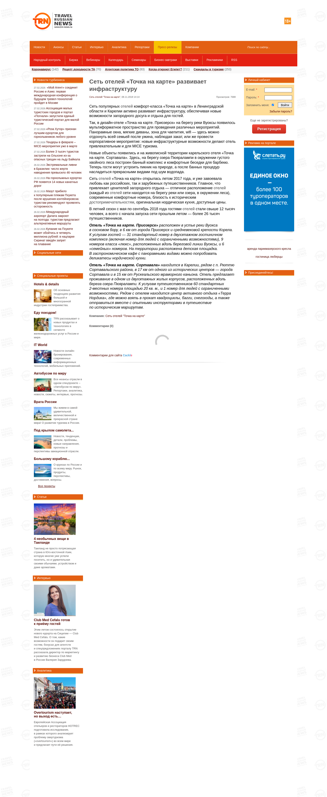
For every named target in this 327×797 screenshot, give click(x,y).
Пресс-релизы (167, 47)
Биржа (73, 60)
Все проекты (46, 486)
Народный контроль (47, 60)
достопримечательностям (111, 202)
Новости (39, 47)
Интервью (96, 47)
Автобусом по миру (50, 373)
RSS (234, 60)
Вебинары (93, 60)
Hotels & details (46, 284)
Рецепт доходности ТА (79, 69)
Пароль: (252, 97)
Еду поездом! (45, 312)
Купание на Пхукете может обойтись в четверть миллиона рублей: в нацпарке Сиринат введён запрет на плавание (54, 236)
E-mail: (251, 89)
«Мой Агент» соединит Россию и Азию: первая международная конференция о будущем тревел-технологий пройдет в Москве (56, 95)
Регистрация (269, 129)
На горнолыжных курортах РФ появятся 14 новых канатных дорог (58, 181)
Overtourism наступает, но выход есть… (53, 714)
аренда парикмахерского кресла (269, 248)
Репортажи (142, 47)
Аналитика (119, 47)
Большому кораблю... (52, 459)
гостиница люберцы (268, 256)
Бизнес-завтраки (165, 60)
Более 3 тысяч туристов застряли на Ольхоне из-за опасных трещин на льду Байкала (57, 155)
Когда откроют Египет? (165, 69)
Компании (192, 47)
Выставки (191, 60)
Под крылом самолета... (54, 430)
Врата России (45, 402)
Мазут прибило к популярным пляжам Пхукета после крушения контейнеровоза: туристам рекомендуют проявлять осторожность (57, 198)
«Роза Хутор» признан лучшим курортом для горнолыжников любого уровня (55, 132)
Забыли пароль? (281, 111)
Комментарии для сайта (110, 355)
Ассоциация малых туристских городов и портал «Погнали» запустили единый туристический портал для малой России (56, 116)
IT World (40, 345)
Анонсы (58, 47)
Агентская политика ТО (122, 69)
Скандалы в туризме (209, 69)
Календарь (116, 60)
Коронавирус (41, 69)
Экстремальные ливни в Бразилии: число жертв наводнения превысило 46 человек (58, 168)
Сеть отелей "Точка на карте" (104, 97)
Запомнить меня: (257, 105)
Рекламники (215, 60)
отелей (127, 106)
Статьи (77, 47)
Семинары (139, 60)
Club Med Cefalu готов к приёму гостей (52, 622)
